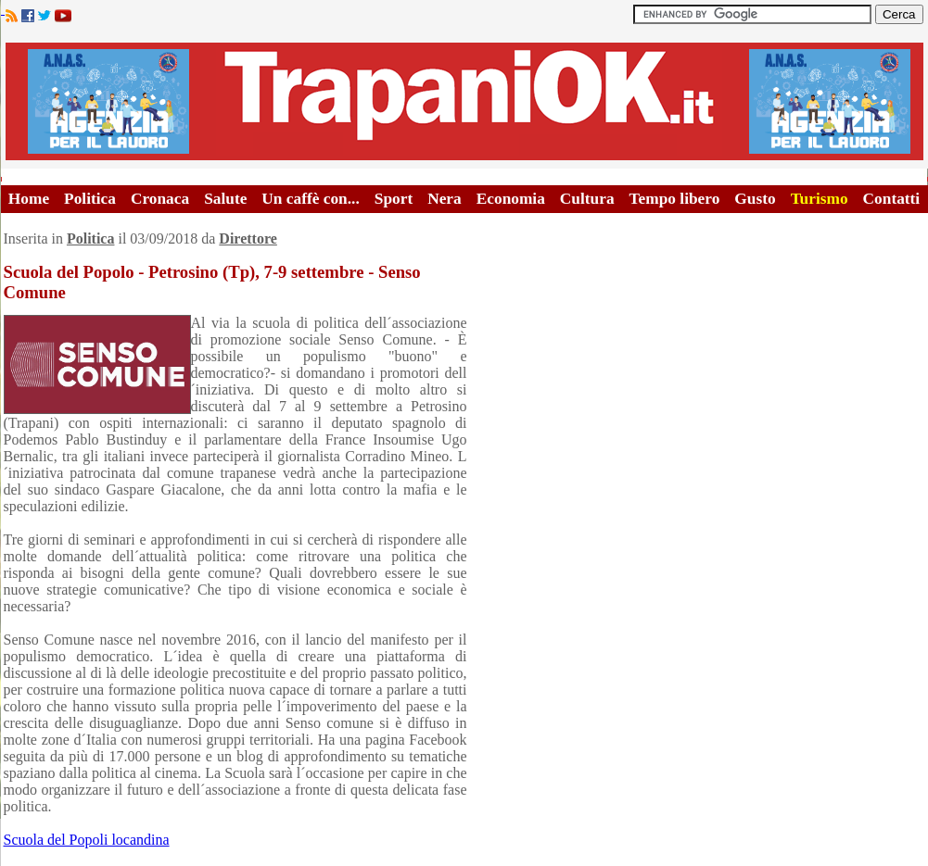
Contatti (892, 198)
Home (28, 198)
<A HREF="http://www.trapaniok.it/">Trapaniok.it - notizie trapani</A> (464, 101)
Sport (394, 198)
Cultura (587, 198)
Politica (90, 198)
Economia (511, 198)
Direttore (247, 238)
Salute (225, 198)
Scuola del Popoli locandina (87, 839)
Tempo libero (674, 198)
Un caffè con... (310, 198)
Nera (444, 198)
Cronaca (160, 198)
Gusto (754, 198)
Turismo (819, 198)
